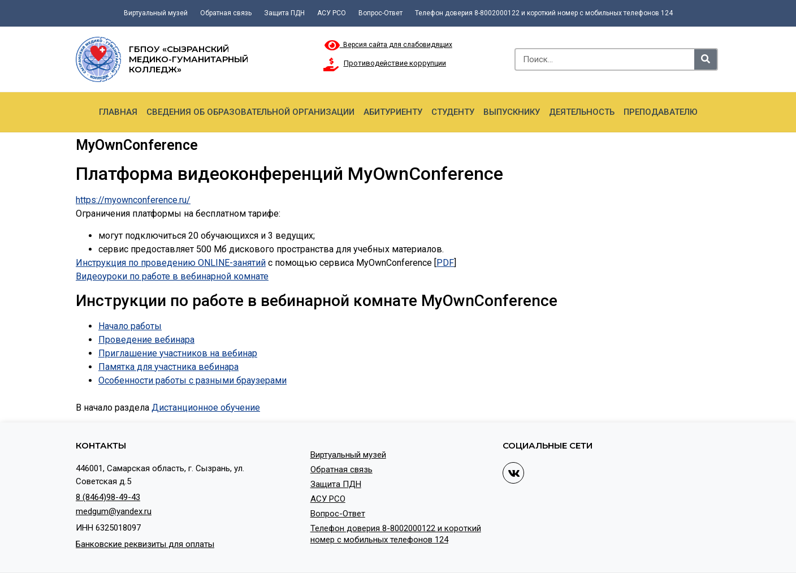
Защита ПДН (284, 13)
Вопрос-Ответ (380, 13)
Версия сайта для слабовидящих (388, 45)
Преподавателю (661, 112)
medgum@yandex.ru (114, 511)
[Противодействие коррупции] (331, 64)
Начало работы (130, 326)
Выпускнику (511, 112)
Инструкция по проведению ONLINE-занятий (171, 262)
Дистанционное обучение (206, 407)
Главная (118, 112)
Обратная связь (226, 13)
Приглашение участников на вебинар (177, 353)
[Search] (705, 59)
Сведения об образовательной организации (250, 112)
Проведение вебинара (146, 339)
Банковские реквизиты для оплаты (145, 544)
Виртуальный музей (156, 13)
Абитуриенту (393, 112)
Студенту (452, 112)
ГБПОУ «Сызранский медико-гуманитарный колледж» (188, 59)
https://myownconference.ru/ (133, 200)
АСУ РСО (331, 13)
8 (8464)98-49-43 (108, 497)
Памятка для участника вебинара (168, 366)
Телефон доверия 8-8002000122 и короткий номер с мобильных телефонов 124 (544, 13)
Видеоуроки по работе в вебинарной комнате (172, 276)
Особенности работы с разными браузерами (192, 380)
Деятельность (582, 112)
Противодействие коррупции (395, 63)
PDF (445, 262)
